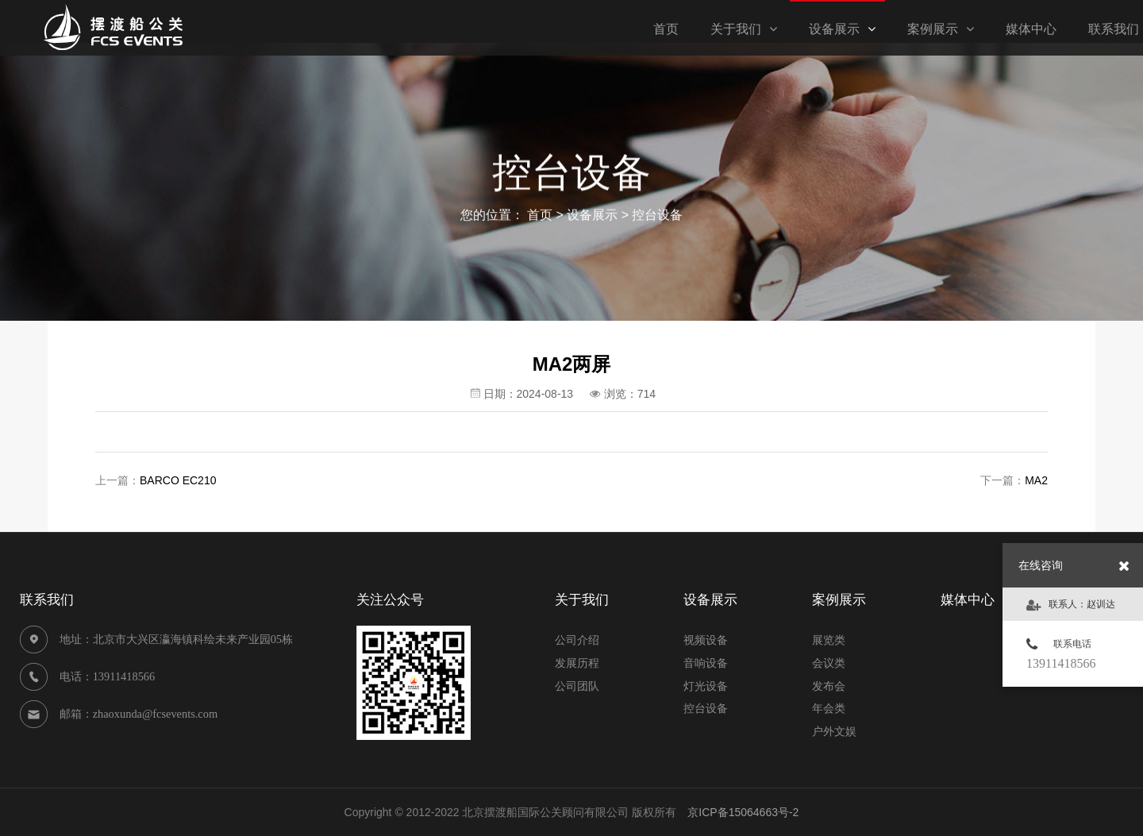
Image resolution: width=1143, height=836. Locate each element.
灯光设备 (705, 686)
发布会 (828, 686)
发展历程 (577, 663)
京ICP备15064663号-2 (743, 812)
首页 (539, 216)
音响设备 (705, 663)
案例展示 (940, 29)
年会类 (828, 708)
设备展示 (842, 29)
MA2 (1036, 480)
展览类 (828, 640)
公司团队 (577, 686)
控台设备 (657, 216)
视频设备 (705, 640)
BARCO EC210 (178, 480)
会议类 (828, 663)
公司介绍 (577, 640)
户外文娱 (834, 731)
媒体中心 (1031, 29)
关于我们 (743, 29)
